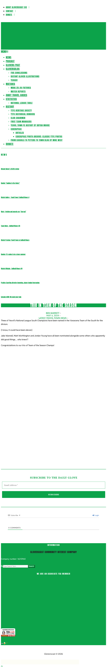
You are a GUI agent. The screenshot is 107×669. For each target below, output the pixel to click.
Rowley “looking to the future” (10, 183)
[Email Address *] (53, 485)
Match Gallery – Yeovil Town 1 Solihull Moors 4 (15, 197)
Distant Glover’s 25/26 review (10, 169)
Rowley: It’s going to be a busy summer (13, 254)
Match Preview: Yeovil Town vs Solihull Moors (15, 240)
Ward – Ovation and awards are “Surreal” (13, 212)
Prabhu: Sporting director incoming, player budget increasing (20, 283)
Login (95, 515)
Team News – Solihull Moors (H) (10, 226)
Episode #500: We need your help (11, 297)
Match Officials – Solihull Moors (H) (11, 268)
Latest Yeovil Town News (53, 318)
